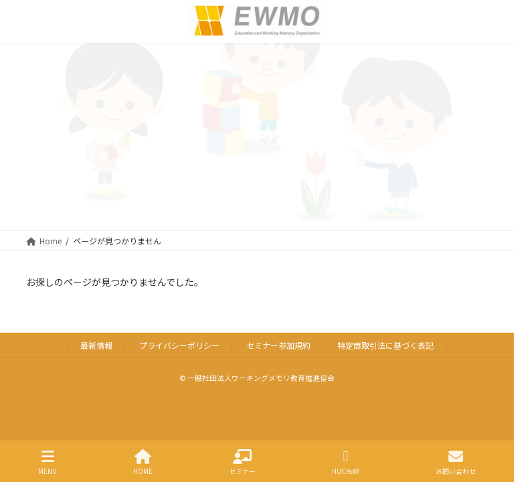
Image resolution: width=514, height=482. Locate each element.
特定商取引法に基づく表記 (385, 345)
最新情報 (96, 345)
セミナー (242, 462)
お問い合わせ (456, 462)
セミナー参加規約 (278, 345)
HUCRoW (345, 462)
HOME (143, 462)
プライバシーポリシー (179, 345)
